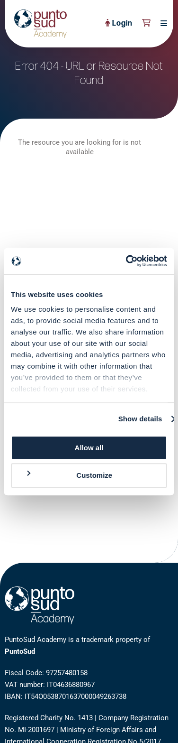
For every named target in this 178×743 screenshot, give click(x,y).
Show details (140, 419)
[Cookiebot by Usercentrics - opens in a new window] (127, 261)
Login (119, 23)
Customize (68, 475)
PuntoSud (20, 651)
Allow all (89, 448)
